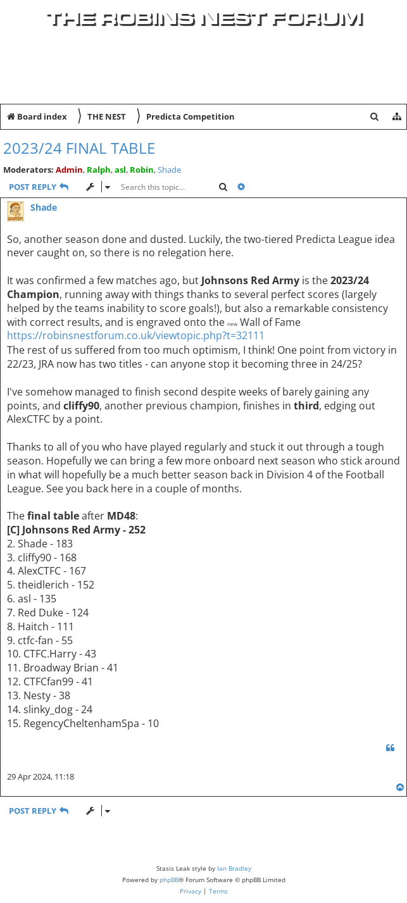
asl (120, 169)
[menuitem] (386, 85)
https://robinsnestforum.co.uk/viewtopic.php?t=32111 (136, 335)
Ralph (99, 169)
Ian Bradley (234, 868)
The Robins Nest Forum (204, 17)
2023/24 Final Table (79, 147)
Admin (69, 169)
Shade (169, 170)
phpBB (169, 879)
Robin (142, 169)
